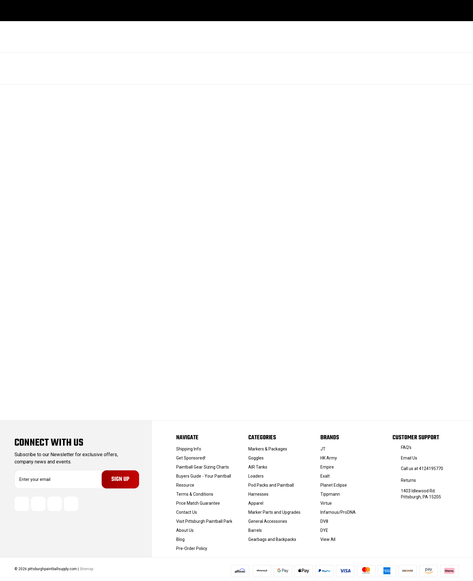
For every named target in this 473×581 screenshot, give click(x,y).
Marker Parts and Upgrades (274, 512)
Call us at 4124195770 (422, 468)
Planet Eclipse (333, 485)
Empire (327, 467)
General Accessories (267, 521)
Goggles (256, 458)
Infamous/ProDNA (338, 512)
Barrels (255, 530)
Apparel (255, 503)
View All (327, 539)
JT (322, 449)
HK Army (328, 458)
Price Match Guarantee (198, 503)
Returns (408, 480)
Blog (180, 539)
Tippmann (330, 494)
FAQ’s (406, 447)
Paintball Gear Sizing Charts (202, 467)
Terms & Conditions (194, 494)
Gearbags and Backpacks (272, 539)
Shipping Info (188, 449)
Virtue (326, 503)
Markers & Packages (267, 449)
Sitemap (86, 569)
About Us (185, 530)
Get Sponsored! (190, 458)
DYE (324, 530)
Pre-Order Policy (191, 548)
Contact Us (186, 512)
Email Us (409, 458)
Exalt (325, 476)
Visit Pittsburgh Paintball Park (204, 521)
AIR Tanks (257, 467)
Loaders (256, 476)
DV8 (324, 521)
